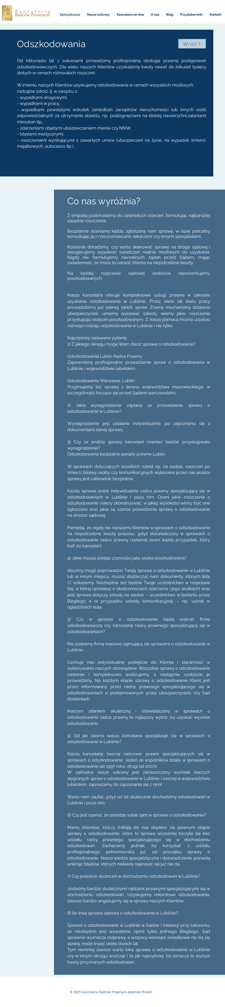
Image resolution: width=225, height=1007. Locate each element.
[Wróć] (192, 44)
